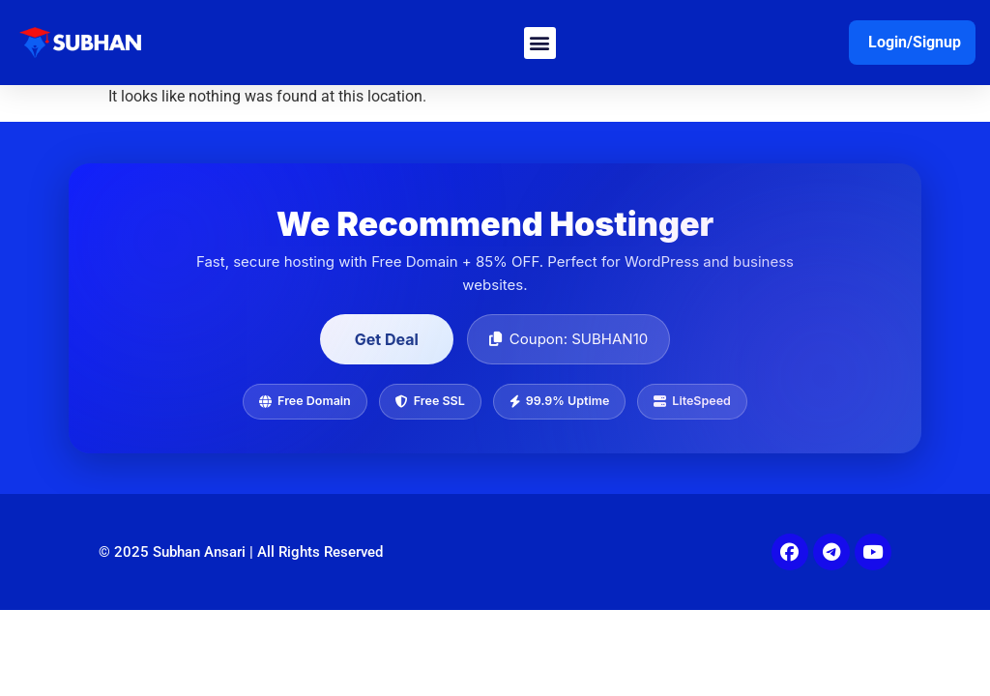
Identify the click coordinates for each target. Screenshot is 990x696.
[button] (540, 43)
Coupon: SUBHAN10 (568, 339)
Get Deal (387, 339)
